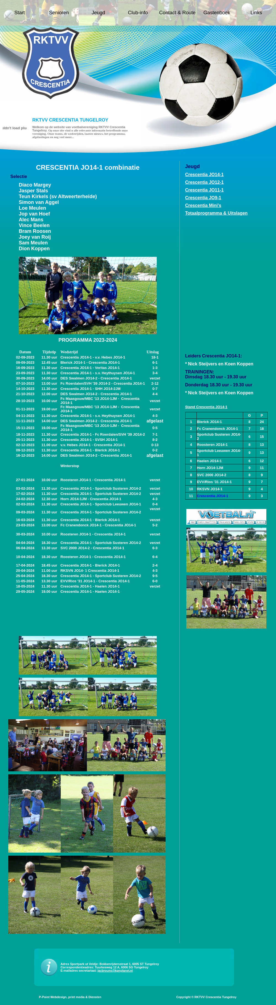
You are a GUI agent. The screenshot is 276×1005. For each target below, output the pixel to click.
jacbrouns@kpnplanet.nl (115, 970)
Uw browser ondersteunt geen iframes (210, 285)
